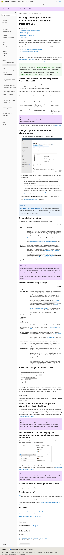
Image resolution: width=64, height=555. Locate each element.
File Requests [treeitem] (6, 82)
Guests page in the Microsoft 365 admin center (48, 256)
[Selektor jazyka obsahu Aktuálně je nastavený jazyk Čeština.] (4, 549)
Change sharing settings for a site (26, 59)
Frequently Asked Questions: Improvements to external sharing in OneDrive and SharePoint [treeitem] (9, 93)
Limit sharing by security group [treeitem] (9, 100)
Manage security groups (36, 314)
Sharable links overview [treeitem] (8, 74)
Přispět (23, 552)
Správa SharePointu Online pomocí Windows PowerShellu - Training (33, 538)
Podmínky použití (4, 554)
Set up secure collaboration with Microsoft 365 (32, 49)
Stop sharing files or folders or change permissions (30, 516)
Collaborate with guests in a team (29, 54)
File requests (29, 237)
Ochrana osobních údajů (30, 552)
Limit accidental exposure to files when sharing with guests (32, 511)
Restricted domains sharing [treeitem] (9, 98)
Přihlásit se (60, 1)
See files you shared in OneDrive (26, 416)
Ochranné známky (12, 554)
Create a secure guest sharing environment (28, 513)
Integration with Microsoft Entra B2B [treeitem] (10, 88)
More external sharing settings (26, 33)
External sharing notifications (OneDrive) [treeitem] (9, 80)
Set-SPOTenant (56, 300)
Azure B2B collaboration (49, 255)
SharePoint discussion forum (25, 498)
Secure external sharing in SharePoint (51, 250)
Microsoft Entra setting (51, 337)
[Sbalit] (15, 13)
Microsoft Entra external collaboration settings (31, 208)
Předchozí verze (13, 552)
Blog (18, 552)
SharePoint (25, 13)
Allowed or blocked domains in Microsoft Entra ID (39, 308)
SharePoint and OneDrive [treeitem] (7, 17)
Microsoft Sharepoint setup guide (45, 67)
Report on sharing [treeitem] (7, 102)
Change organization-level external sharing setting (30, 30)
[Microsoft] (2, 1)
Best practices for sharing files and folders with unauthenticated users (42, 241)
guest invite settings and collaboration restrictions (34, 93)
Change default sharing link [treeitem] (9, 76)
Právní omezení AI (4, 552)
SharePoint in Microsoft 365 (34, 13)
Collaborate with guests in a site (29, 53)
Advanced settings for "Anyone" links (27, 35)
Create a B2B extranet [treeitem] (8, 104)
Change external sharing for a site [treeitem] (9, 68)
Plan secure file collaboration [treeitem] (9, 85)
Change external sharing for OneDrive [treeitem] (9, 71)
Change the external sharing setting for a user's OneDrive (45, 60)
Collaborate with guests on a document (30, 51)
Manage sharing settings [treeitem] (9, 64)
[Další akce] (61, 14)
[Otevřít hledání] (56, 2)
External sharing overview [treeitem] (9, 62)
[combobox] (9, 15)
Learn (20, 13)
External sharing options (25, 32)
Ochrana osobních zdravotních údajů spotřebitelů (47, 552)
